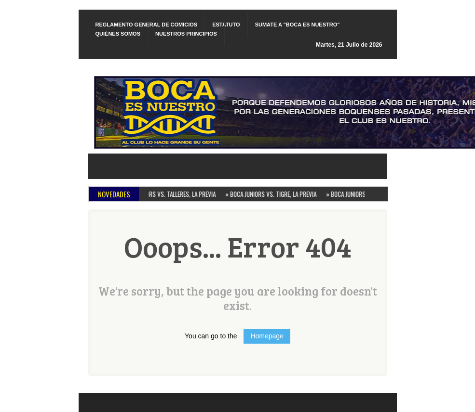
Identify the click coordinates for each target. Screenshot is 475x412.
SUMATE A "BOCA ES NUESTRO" (297, 24)
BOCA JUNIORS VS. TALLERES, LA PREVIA (167, 194)
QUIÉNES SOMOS (118, 34)
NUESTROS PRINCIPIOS (186, 34)
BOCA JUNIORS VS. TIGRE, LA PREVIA (272, 194)
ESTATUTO (226, 24)
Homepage (267, 336)
